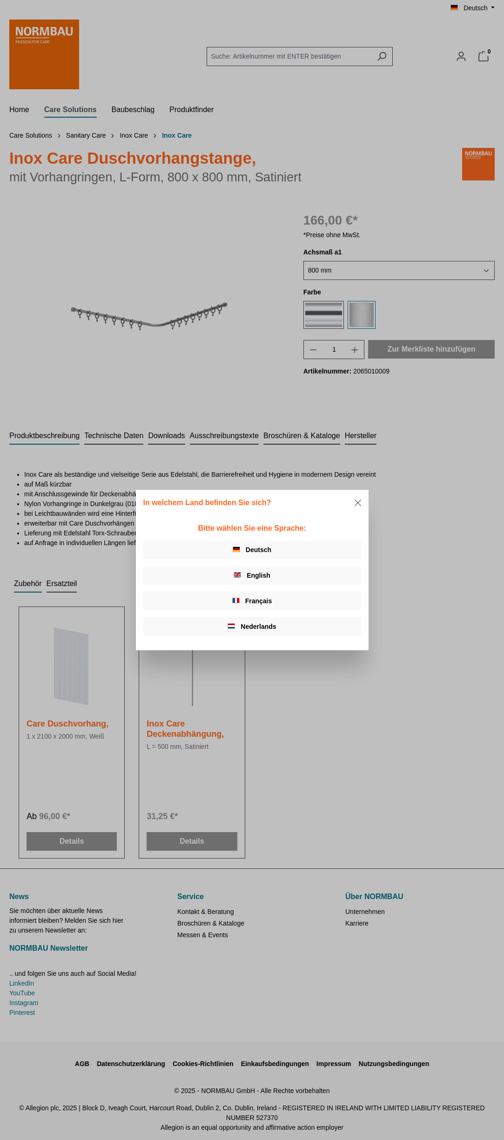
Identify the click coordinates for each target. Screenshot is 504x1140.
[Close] (358, 503)
